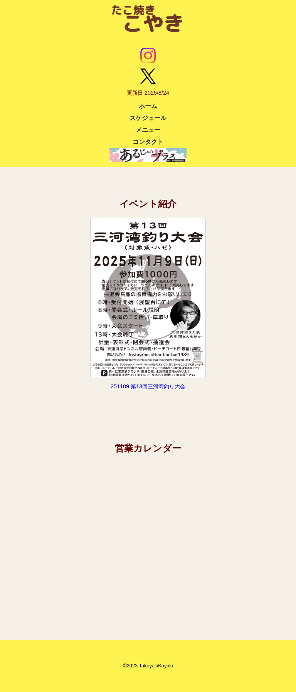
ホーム (148, 106)
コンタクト (148, 142)
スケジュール (148, 118)
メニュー (148, 130)
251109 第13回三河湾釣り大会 (148, 386)
